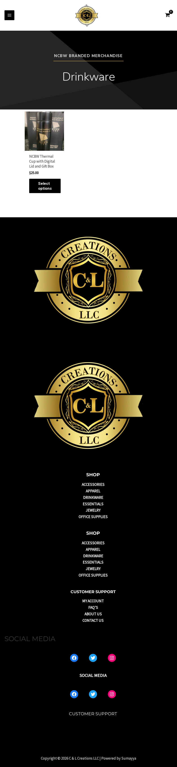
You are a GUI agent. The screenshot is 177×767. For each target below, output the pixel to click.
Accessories (93, 484)
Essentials (93, 504)
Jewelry (93, 510)
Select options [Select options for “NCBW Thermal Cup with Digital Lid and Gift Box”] (45, 186)
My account (93, 601)
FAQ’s (93, 607)
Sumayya (128, 758)
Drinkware (93, 497)
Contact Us (93, 620)
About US (93, 614)
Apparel (93, 491)
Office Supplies (93, 516)
